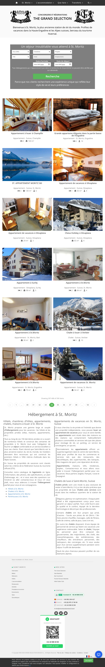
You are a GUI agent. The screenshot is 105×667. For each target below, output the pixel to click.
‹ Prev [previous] (10, 405)
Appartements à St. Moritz (19, 494)
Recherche (52, 76)
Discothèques (15, 597)
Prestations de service (18, 589)
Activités (14, 587)
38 (76, 405)
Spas (13, 595)
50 (88, 405)
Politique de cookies (70, 652)
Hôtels (13, 578)
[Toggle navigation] (89, 3)
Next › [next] (94, 405)
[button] (6, 114)
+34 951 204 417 (69, 599)
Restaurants (15, 584)
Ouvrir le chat (52, 646)
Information (15, 570)
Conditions (80, 652)
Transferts (77, 3)
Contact (86, 652)
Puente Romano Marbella (61, 578)
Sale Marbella (58, 573)
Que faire (63, 3)
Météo (13, 573)
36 (64, 405)
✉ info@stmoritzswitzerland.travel (64, 608)
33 (46, 405)
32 (40, 405)
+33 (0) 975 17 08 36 (70, 602)
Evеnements (15, 592)
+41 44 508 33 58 (70, 605)
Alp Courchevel (58, 576)
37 (70, 405)
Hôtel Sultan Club (59, 581)
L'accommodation (45, 3)
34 (52, 405)
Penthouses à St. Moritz (18, 496)
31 (33, 405)
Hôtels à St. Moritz (15, 488)
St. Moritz (27, 3)
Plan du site (60, 652)
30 (27, 405)
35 (58, 405)
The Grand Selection (60, 570)
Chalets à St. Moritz (16, 491)
